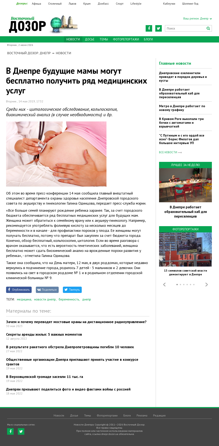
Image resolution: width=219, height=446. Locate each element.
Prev (164, 284)
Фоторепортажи (126, 39)
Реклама (142, 415)
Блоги (148, 39)
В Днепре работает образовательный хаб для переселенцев (179, 93)
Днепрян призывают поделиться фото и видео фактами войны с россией (68, 389)
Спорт (119, 3)
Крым (87, 3)
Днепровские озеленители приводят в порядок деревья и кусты (183, 76)
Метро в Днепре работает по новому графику (182, 108)
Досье (90, 39)
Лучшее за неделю (185, 165)
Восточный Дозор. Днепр (29, 53)
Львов (72, 3)
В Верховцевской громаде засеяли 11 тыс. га (44, 376)
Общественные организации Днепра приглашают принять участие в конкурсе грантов (72, 361)
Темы (104, 39)
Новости (63, 53)
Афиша (36, 3)
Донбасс (103, 3)
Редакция (159, 415)
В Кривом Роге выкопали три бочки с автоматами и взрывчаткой (181, 122)
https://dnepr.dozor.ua (43, 21)
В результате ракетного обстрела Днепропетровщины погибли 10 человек (70, 346)
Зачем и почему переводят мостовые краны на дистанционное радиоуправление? (76, 321)
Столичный (55, 3)
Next (207, 284)
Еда (154, 3)
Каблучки (169, 3)
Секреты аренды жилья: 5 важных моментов (44, 334)
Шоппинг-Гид (190, 3)
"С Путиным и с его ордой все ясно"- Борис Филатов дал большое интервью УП (181, 139)
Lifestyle (136, 3)
